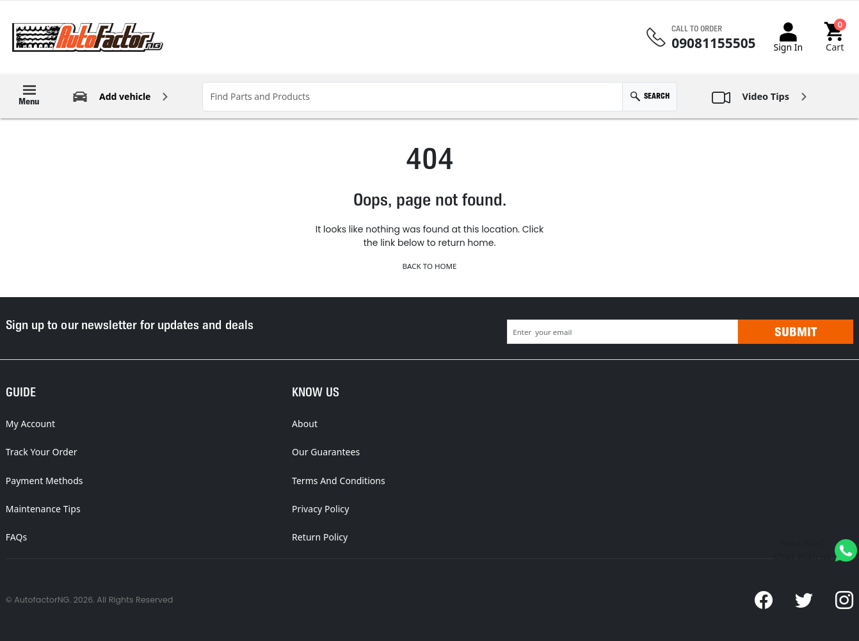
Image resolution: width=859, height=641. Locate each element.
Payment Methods (44, 481)
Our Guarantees (326, 452)
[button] (835, 37)
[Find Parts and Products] (412, 96)
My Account (30, 424)
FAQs (17, 537)
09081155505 (713, 43)
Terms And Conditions (338, 481)
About (304, 424)
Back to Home (429, 266)
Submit (796, 331)
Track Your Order (41, 452)
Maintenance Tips (43, 509)
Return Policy (320, 537)
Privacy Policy (320, 509)
